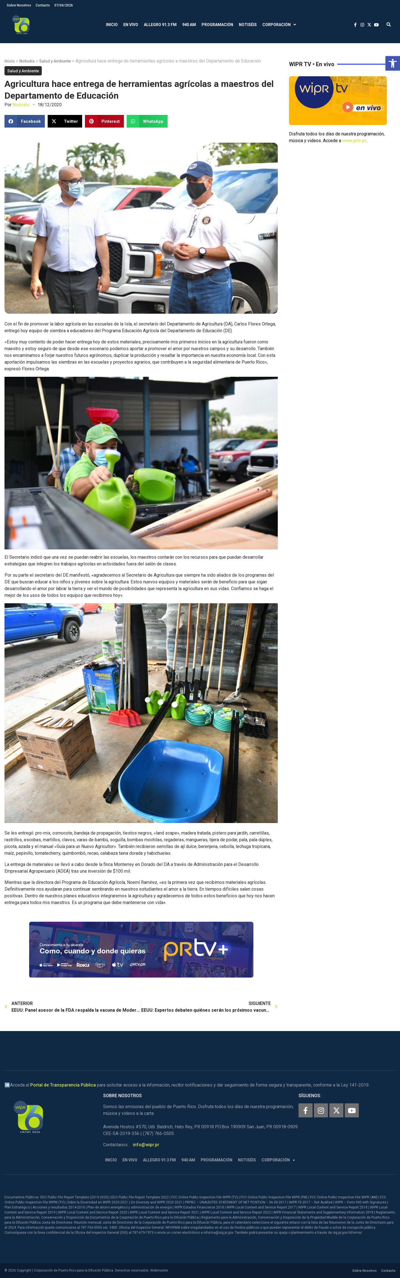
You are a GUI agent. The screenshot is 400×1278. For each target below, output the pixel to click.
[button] (392, 63)
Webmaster (159, 1270)
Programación (217, 24)
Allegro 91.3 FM (160, 24)
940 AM (189, 24)
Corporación (279, 25)
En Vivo (130, 24)
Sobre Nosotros (19, 5)
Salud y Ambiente (55, 61)
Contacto (43, 5)
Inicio (112, 24)
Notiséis (248, 24)
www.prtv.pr (354, 140)
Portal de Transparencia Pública (63, 1085)
